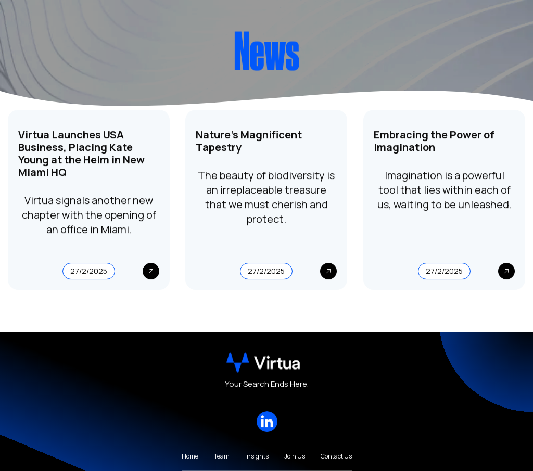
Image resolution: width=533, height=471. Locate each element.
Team (222, 456)
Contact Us (336, 456)
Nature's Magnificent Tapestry (249, 141)
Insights (257, 456)
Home (190, 456)
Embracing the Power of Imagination (434, 141)
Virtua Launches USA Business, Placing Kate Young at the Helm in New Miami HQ (81, 154)
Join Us (294, 456)
